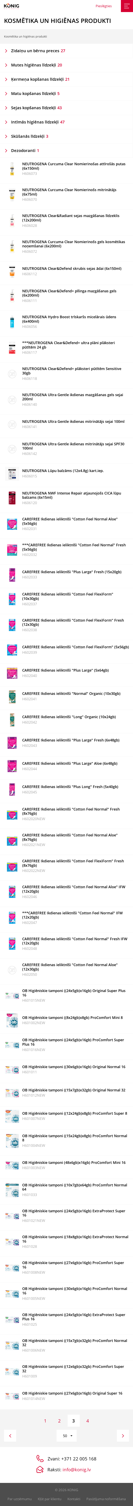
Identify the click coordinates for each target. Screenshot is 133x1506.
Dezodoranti (25, 150)
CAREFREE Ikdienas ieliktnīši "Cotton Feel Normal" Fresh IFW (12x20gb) (74, 941)
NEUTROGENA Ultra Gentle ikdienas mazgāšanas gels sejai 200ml (72, 397)
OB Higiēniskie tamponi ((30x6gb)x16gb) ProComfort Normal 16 (74, 1290)
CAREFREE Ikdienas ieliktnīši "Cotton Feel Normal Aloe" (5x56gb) (70, 521)
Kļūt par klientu (49, 1499)
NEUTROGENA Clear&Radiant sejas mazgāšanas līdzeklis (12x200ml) (70, 217)
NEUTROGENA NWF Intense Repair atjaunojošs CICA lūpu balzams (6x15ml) (71, 495)
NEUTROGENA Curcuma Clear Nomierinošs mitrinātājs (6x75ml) (69, 192)
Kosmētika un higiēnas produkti (25, 36)
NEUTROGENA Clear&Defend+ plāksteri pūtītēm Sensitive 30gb (71, 370)
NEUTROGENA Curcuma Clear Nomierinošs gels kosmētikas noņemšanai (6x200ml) (73, 244)
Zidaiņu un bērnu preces (38, 50)
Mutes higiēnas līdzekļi (36, 65)
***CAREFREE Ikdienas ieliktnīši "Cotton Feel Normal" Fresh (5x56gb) (74, 547)
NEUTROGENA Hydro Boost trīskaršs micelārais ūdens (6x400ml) (69, 319)
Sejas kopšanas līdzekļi (36, 107)
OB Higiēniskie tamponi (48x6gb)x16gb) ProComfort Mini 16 (74, 1162)
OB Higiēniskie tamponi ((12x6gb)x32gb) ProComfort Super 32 (73, 1368)
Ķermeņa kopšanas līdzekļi (40, 79)
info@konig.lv (77, 1469)
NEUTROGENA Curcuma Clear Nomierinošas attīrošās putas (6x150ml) (74, 166)
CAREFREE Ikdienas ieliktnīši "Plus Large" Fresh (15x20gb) (71, 571)
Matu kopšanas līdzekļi (35, 93)
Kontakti (73, 1499)
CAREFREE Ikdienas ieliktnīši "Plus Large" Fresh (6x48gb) (70, 740)
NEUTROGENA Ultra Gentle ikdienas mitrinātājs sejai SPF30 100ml (73, 446)
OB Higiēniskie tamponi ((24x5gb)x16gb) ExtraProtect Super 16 (73, 1213)
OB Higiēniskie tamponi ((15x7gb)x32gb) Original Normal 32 (73, 1090)
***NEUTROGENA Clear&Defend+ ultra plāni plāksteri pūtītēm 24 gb (68, 345)
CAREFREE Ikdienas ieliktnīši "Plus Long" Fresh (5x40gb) (70, 786)
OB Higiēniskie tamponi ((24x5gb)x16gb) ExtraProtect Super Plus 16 (73, 1316)
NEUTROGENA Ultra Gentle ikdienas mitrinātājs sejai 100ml (73, 421)
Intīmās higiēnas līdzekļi (38, 122)
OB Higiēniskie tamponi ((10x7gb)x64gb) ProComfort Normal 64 (74, 1187)
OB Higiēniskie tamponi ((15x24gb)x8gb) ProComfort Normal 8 (74, 1138)
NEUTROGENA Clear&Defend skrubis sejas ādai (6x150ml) (71, 268)
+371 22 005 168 (78, 1459)
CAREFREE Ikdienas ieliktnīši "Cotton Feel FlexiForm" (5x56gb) (75, 646)
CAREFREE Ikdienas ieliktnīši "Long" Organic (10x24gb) (69, 716)
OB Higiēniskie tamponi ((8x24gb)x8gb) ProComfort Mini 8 (72, 1017)
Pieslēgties (104, 6)
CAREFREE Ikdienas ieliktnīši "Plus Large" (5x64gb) (65, 670)
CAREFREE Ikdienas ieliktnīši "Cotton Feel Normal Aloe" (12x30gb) (70, 967)
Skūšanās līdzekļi (29, 136)
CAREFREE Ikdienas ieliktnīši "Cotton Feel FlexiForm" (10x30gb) (67, 596)
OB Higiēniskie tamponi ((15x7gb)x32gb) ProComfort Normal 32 (74, 1342)
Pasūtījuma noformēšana (106, 1499)
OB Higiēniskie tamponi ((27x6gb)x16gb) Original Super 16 (72, 1393)
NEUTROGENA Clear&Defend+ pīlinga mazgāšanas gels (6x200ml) (69, 293)
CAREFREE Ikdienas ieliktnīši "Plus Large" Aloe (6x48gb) (69, 763)
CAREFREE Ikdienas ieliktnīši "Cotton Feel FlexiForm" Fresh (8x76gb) (73, 863)
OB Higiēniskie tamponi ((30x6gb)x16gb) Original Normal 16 (73, 1066)
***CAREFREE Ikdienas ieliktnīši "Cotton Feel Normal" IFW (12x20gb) (72, 915)
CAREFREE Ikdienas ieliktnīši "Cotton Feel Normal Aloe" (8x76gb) (70, 837)
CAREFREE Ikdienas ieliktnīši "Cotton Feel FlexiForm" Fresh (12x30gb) (73, 622)
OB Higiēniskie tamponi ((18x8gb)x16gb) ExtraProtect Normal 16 (75, 1239)
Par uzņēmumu (19, 1499)
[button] (67, 1436)
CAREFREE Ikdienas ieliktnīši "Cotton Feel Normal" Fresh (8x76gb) (71, 811)
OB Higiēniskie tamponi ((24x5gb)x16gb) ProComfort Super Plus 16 (73, 1042)
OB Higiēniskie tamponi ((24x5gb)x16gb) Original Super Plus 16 (74, 992)
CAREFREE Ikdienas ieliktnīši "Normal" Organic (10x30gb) (71, 693)
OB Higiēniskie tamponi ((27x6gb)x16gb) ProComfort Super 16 (73, 1264)
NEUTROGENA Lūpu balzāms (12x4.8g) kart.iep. (63, 470)
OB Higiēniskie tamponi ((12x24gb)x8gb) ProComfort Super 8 (74, 1113)
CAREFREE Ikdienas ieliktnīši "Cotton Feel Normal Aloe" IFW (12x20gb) (73, 889)
